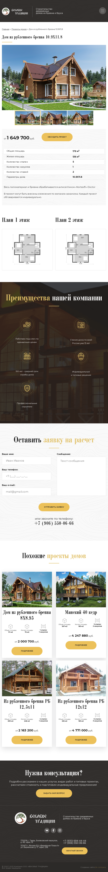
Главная (5, 29)
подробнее (27, 648)
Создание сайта (93, 864)
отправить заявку (54, 504)
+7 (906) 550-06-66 (54, 520)
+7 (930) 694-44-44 (74, 838)
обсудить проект (57, 133)
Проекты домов (19, 29)
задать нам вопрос (54, 790)
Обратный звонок (74, 847)
